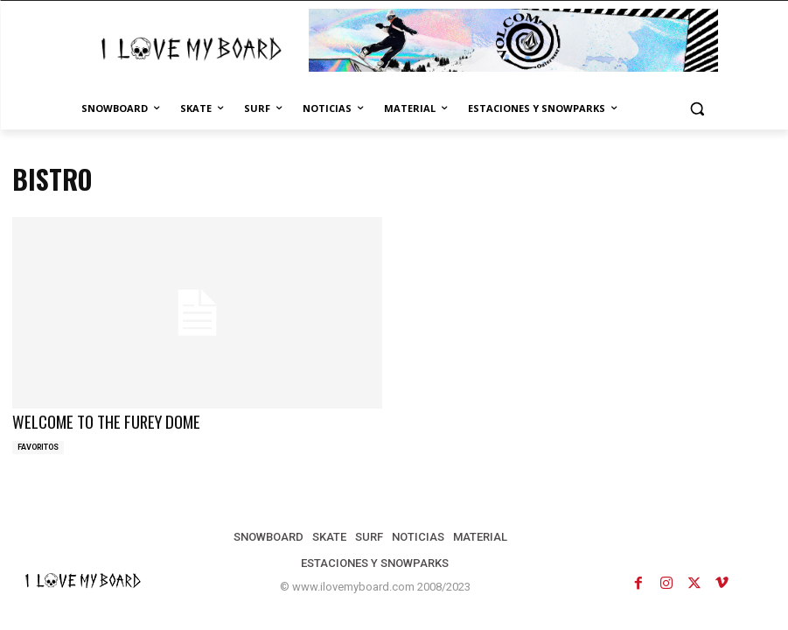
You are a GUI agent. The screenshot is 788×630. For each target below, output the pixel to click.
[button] (697, 109)
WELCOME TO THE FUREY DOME (99, 420)
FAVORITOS (38, 445)
